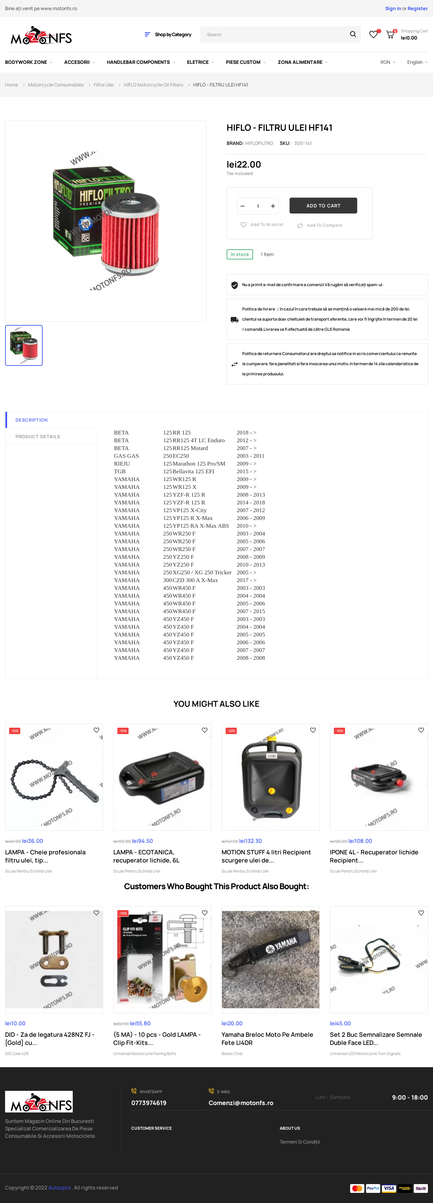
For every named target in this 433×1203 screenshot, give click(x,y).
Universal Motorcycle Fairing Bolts (144, 1053)
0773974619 (148, 1103)
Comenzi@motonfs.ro (241, 1103)
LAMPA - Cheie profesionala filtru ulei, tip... (45, 856)
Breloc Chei (232, 1053)
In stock (240, 254)
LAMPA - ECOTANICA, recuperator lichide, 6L (146, 856)
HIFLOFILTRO (259, 143)
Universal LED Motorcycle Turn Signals (365, 1053)
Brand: (235, 143)
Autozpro (60, 1187)
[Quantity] (258, 206)
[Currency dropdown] (388, 62)
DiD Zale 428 (16, 1053)
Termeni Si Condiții (300, 1141)
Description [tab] (32, 420)
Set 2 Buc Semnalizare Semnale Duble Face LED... (376, 1038)
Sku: (285, 143)
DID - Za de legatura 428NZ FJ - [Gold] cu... (50, 1038)
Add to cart (323, 205)
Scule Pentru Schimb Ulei (28, 871)
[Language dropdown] (417, 62)
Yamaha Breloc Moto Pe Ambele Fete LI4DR (267, 1038)
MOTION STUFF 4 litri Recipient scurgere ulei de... (266, 856)
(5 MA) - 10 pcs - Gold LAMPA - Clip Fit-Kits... (157, 1038)
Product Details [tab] (38, 436)
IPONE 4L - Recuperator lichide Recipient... (374, 856)
